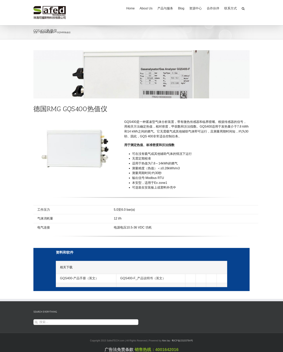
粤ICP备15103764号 (182, 340)
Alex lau (166, 340)
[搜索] (36, 322)
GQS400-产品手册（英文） (79, 278)
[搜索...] (85, 322)
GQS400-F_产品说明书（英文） (142, 278)
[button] (243, 8)
